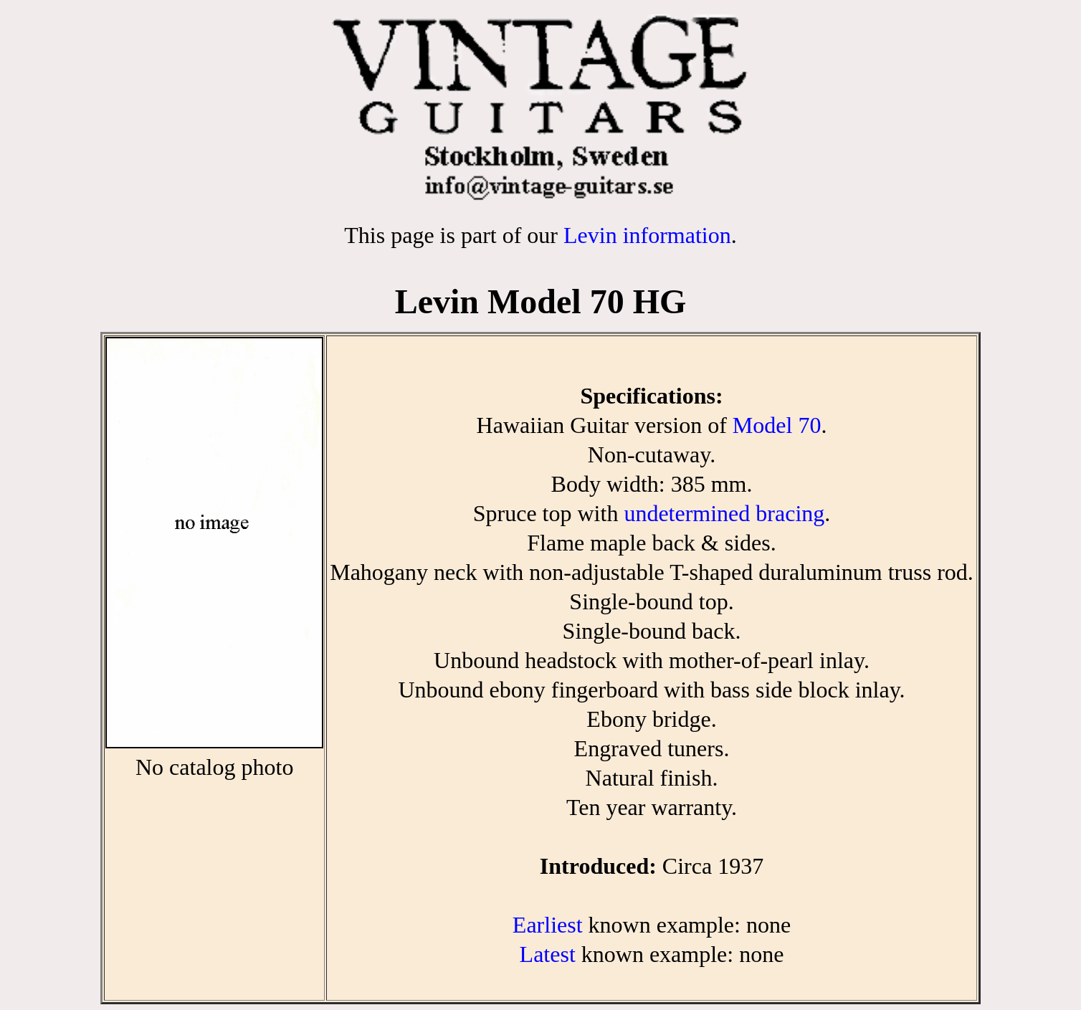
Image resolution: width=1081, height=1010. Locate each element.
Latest (548, 954)
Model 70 (777, 425)
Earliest (548, 925)
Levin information (647, 235)
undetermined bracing (724, 513)
